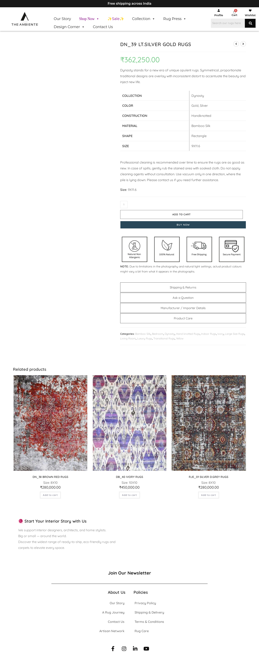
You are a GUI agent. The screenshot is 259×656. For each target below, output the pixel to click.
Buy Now (183, 222)
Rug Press (174, 19)
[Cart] (234, 12)
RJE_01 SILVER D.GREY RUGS (208, 475)
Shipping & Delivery (149, 610)
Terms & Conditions (149, 620)
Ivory (221, 332)
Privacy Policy (145, 601)
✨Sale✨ (115, 19)
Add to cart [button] (50, 493)
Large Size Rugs (234, 332)
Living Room (128, 336)
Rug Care (142, 629)
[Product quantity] (123, 204)
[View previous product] (236, 44)
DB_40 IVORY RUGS (129, 475)
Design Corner (69, 27)
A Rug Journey (113, 610)
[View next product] (243, 44)
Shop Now (89, 19)
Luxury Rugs (144, 336)
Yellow (180, 336)
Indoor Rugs (208, 332)
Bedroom (157, 332)
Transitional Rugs (164, 336)
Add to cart (172, 212)
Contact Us (103, 27)
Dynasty (170, 332)
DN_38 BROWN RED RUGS (50, 475)
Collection (143, 19)
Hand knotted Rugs (188, 332)
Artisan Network (111, 629)
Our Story (62, 19)
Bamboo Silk (143, 332)
